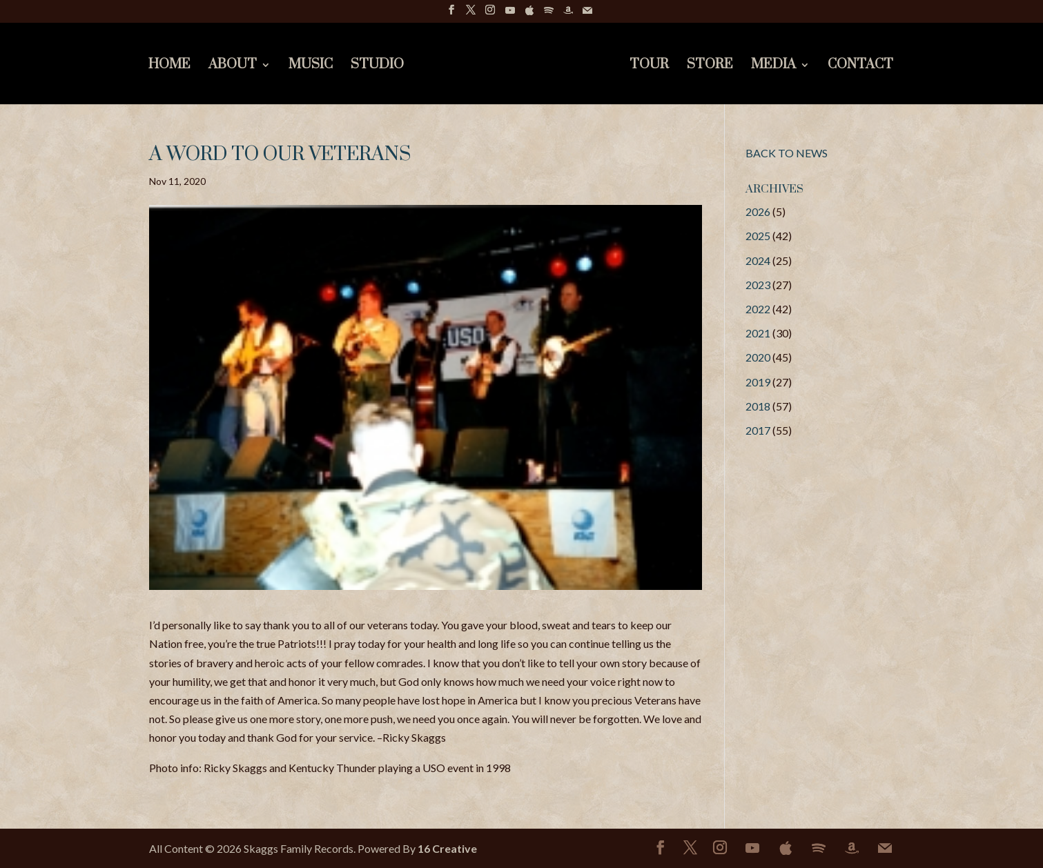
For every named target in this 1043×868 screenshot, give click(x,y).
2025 (757, 235)
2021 (757, 332)
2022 (757, 308)
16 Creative (447, 848)
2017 (757, 430)
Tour (650, 66)
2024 (757, 260)
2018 (757, 406)
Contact (861, 66)
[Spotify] (548, 14)
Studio (376, 66)
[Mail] (587, 14)
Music (310, 66)
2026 (757, 211)
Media (774, 66)
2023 (757, 284)
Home (169, 66)
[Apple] (529, 14)
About (232, 66)
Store (711, 66)
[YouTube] (510, 14)
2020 (757, 357)
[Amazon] (568, 14)
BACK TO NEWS (786, 152)
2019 (757, 381)
